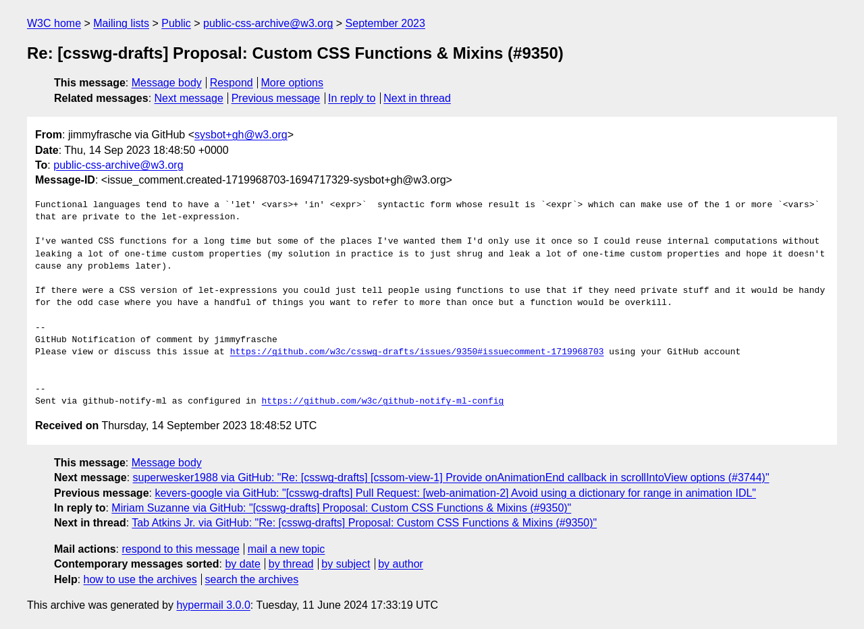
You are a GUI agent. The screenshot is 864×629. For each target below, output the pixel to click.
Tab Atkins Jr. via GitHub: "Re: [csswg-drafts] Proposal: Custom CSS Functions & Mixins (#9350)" (364, 522)
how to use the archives (140, 579)
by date (242, 564)
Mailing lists (121, 23)
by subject (345, 564)
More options (292, 82)
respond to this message (180, 549)
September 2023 (385, 23)
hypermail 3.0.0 (213, 605)
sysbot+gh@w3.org (241, 134)
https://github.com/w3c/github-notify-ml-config (382, 401)
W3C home (54, 23)
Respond (231, 82)
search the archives (252, 579)
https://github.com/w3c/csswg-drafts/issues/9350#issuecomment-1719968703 (417, 352)
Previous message (276, 98)
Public (176, 23)
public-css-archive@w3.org (268, 23)
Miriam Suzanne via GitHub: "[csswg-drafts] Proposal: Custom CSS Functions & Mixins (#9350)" (341, 508)
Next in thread (417, 98)
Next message (189, 98)
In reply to (351, 98)
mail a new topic (286, 549)
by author (400, 564)
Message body (167, 82)
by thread (291, 564)
